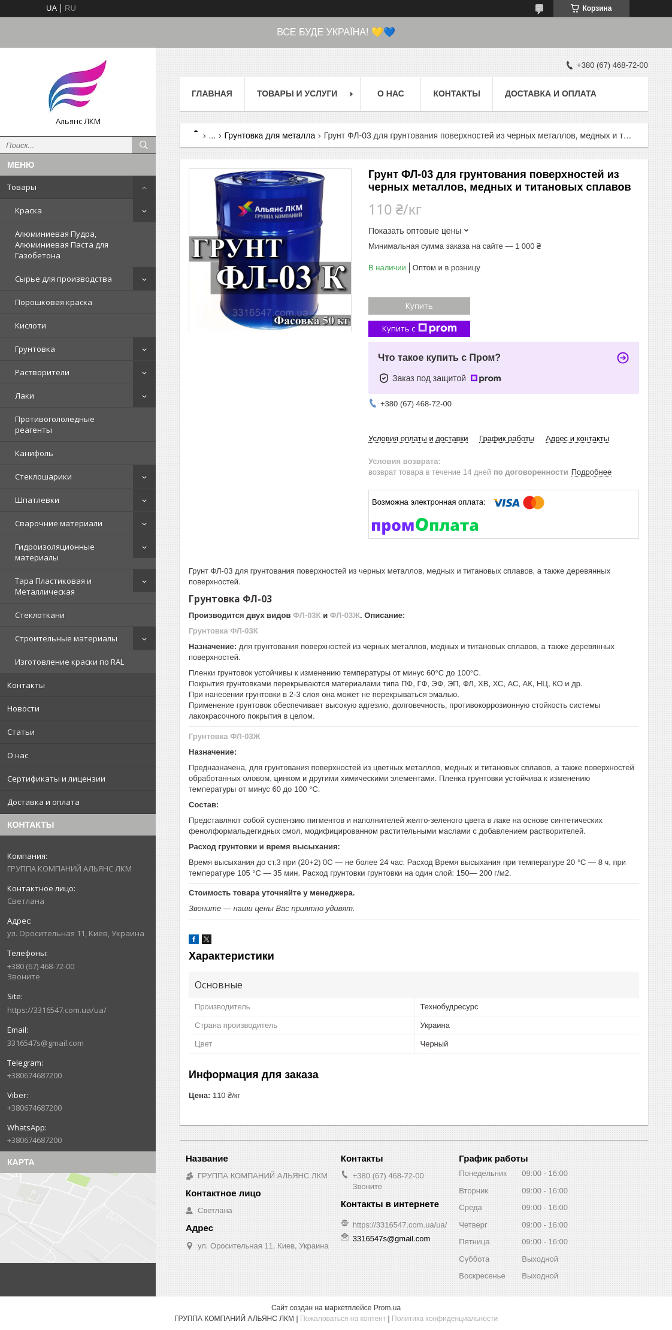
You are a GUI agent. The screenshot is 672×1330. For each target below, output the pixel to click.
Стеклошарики (43, 476)
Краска (28, 210)
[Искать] (144, 145)
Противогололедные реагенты (55, 424)
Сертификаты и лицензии (56, 778)
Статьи (21, 731)
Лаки (24, 395)
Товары (22, 187)
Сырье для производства (63, 278)
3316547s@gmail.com (45, 1043)
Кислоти (30, 325)
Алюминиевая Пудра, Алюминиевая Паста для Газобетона (61, 244)
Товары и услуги (297, 93)
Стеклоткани (40, 615)
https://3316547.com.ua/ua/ (57, 1010)
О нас (17, 755)
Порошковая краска (53, 302)
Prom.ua (387, 1308)
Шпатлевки (37, 499)
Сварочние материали (58, 523)
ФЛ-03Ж (345, 615)
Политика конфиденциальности (445, 1318)
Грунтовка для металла (270, 135)
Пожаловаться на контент (343, 1318)
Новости (23, 708)
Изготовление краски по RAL (69, 661)
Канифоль (34, 453)
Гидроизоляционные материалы (55, 552)
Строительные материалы (66, 638)
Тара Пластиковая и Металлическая (53, 586)
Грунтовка (35, 348)
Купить (419, 305)
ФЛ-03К (306, 615)
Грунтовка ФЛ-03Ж (224, 736)
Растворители (42, 372)
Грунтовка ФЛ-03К (223, 630)
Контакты (26, 685)
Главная (212, 93)
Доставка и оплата (43, 802)
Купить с (419, 328)
